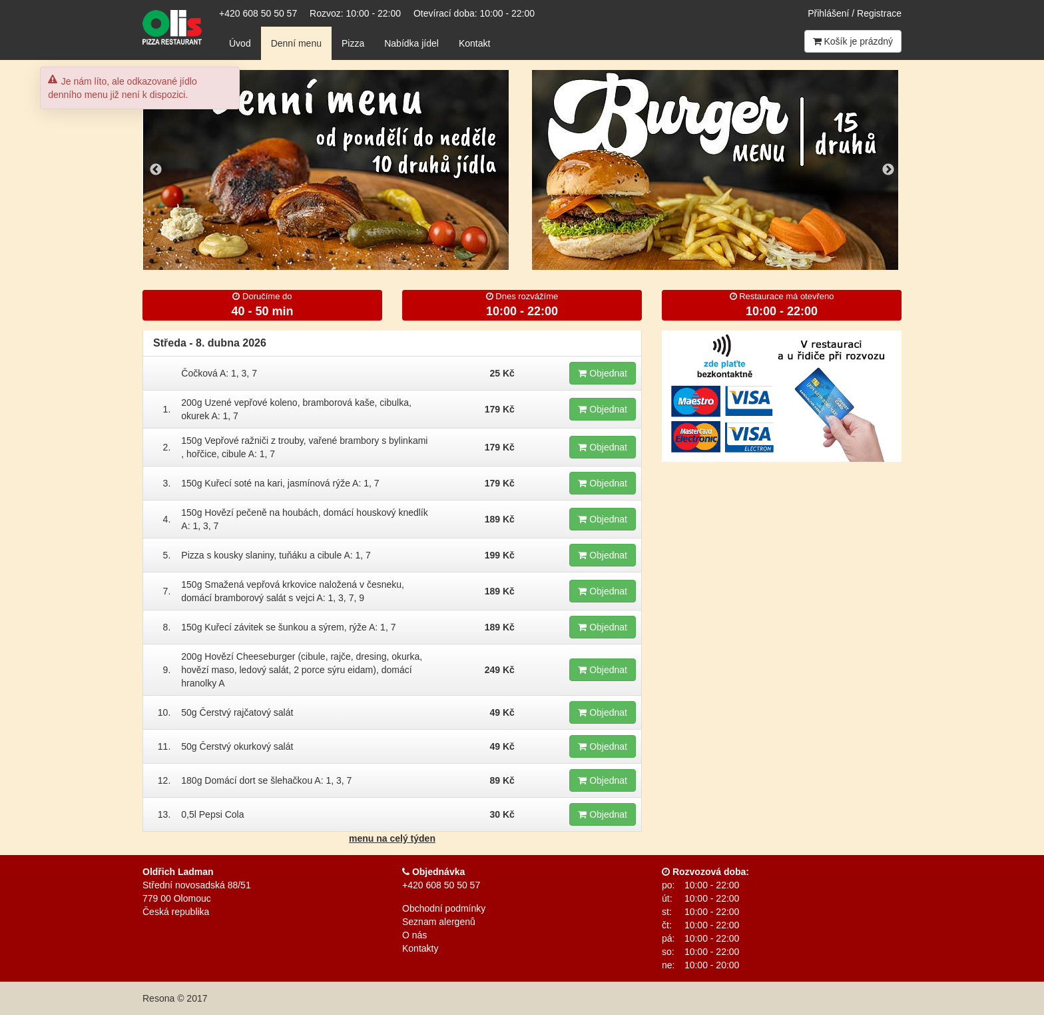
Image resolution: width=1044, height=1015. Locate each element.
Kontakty (420, 948)
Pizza (353, 43)
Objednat (602, 373)
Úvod (240, 43)
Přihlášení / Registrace (855, 13)
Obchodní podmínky (443, 908)
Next (888, 170)
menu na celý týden (392, 838)
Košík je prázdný (853, 41)
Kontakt (474, 43)
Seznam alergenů (438, 921)
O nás (414, 935)
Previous (155, 170)
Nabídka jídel (411, 43)
